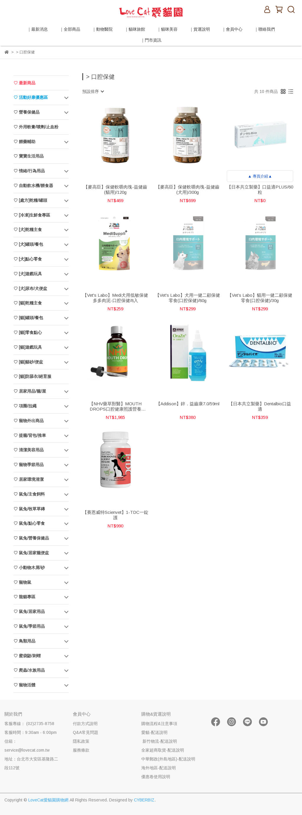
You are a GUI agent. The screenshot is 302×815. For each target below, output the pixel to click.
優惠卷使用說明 (155, 776)
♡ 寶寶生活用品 (29, 156)
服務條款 (81, 750)
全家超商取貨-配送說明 (162, 750)
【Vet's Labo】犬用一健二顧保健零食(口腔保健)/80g (187, 298)
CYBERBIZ (144, 800)
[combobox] (93, 91)
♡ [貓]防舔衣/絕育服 (32, 376)
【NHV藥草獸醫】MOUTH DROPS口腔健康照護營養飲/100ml (115, 406)
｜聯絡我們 (264, 29)
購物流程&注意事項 (159, 723)
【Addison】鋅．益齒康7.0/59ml (187, 403)
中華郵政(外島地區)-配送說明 (168, 759)
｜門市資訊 (151, 40)
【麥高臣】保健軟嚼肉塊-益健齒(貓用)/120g (115, 189)
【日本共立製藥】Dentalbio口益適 (260, 406)
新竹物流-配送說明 (159, 741)
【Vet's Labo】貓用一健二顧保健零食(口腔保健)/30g (259, 298)
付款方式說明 (85, 723)
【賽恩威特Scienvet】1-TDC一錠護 (115, 515)
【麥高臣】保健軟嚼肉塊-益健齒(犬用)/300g (187, 189)
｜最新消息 (37, 29)
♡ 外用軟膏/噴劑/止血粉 (36, 126)
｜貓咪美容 (167, 29)
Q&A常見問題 (85, 732)
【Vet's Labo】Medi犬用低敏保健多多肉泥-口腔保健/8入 (115, 298)
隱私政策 (81, 741)
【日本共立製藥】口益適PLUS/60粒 (260, 189)
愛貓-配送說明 (154, 732)
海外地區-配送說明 (158, 767)
